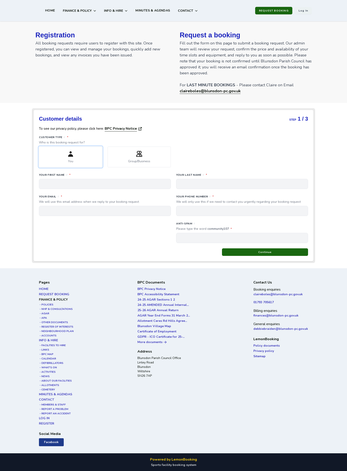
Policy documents (266, 346)
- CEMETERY (47, 389)
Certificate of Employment (156, 331)
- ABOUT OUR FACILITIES (55, 380)
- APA (43, 318)
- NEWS (44, 376)
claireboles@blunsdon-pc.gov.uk (278, 294)
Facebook (51, 442)
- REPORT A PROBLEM (53, 409)
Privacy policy (263, 351)
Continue (265, 252)
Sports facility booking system (173, 465)
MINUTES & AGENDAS (152, 10)
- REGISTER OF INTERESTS (56, 326)
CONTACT (46, 400)
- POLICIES (46, 304)
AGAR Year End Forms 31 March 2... (163, 315)
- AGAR (44, 313)
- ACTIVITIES (47, 372)
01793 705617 (263, 302)
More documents (152, 342)
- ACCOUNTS (47, 335)
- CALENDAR (47, 358)
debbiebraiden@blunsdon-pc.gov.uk (280, 329)
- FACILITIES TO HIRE (52, 345)
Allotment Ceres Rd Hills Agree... (162, 321)
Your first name (74, 175)
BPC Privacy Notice (121, 128)
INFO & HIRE (48, 340)
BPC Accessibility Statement (158, 294)
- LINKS (44, 349)
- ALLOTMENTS (49, 385)
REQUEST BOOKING (274, 10)
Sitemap (259, 356)
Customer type (173, 140)
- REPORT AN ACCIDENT (55, 413)
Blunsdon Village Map (154, 326)
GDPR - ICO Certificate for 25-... (161, 337)
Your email (105, 199)
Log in (303, 10)
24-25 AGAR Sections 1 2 (156, 299)
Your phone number (242, 199)
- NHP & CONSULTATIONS (56, 309)
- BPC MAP (46, 354)
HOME (50, 10)
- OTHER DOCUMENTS (53, 322)
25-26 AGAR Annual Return (158, 310)
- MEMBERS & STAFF (52, 404)
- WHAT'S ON (48, 367)
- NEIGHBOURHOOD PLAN (56, 331)
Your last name (211, 175)
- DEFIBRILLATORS (51, 363)
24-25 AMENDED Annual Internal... (163, 305)
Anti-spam (223, 226)
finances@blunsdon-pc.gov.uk (276, 315)
